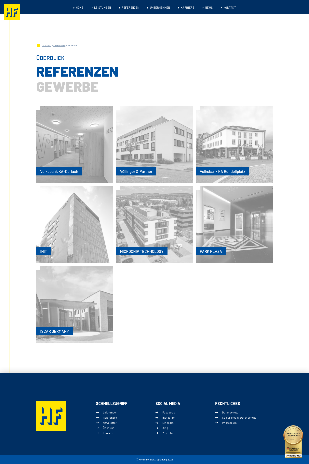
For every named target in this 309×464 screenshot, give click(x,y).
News (209, 7)
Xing (165, 427)
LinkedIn (168, 422)
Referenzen (130, 7)
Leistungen (102, 7)
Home (79, 7)
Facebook (168, 412)
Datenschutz (230, 412)
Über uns (108, 427)
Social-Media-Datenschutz (239, 417)
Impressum (229, 422)
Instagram (169, 417)
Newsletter (109, 422)
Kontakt (229, 7)
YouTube (168, 433)
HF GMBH (46, 45)
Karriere (187, 7)
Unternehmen (160, 7)
